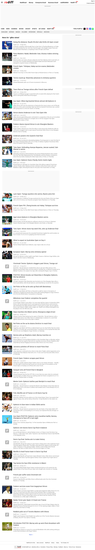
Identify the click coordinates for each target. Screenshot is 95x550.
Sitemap (55, 547)
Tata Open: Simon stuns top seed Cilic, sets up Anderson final (35, 229)
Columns (24, 32)
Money (31, 2)
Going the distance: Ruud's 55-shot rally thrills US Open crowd (35, 42)
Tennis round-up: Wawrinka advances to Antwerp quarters (34, 78)
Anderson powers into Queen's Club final (28, 136)
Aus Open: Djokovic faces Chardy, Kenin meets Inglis (32, 160)
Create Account (91, 3)
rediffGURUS (64, 2)
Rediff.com (28, 547)
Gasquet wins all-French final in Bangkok (28, 370)
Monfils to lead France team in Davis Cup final (30, 452)
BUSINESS (14, 29)
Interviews (32, 32)
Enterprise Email (40, 2)
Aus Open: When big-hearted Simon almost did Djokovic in (34, 101)
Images (18, 32)
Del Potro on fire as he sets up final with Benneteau (32, 287)
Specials (39, 32)
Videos (57, 542)
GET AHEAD (42, 29)
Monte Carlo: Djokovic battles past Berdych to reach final (34, 381)
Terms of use (72, 547)
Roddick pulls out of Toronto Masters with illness (31, 512)
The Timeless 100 (65, 542)
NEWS (8, 29)
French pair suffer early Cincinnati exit (27, 475)
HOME (2, 29)
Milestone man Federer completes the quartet (30, 298)
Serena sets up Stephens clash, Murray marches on (32, 335)
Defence (11, 32)
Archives (46, 32)
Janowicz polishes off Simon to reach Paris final (31, 347)
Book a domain (40, 542)
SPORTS (34, 29)
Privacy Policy (49, 547)
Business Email (53, 2)
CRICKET (27, 29)
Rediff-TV (74, 2)
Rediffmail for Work (31, 542)
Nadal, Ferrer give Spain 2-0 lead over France (29, 500)
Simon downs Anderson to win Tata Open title (30, 113)
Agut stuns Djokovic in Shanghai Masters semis (30, 217)
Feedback (60, 547)
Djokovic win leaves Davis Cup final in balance (30, 428)
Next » (31, 534)
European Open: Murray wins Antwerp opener (29, 252)
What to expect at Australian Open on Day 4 (29, 240)
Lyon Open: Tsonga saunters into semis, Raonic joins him (34, 194)
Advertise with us (36, 547)
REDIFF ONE (50, 29)
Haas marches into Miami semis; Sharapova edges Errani (34, 312)
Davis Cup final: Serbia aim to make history (29, 439)
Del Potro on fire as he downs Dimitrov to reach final (32, 323)
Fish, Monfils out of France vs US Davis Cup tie (30, 393)
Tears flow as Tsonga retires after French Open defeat (33, 89)
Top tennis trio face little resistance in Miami (29, 463)
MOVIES (21, 29)
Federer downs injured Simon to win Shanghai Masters (33, 124)
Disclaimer (43, 547)
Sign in (93, 1)
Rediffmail (23, 2)
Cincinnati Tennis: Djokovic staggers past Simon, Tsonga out (35, 263)
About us (66, 547)
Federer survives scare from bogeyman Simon (30, 486)
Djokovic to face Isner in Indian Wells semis (29, 405)
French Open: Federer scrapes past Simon (28, 358)
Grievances (78, 547)
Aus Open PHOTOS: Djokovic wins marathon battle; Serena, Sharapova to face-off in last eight (35, 417)
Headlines (4, 32)
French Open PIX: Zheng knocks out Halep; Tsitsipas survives (35, 205)
